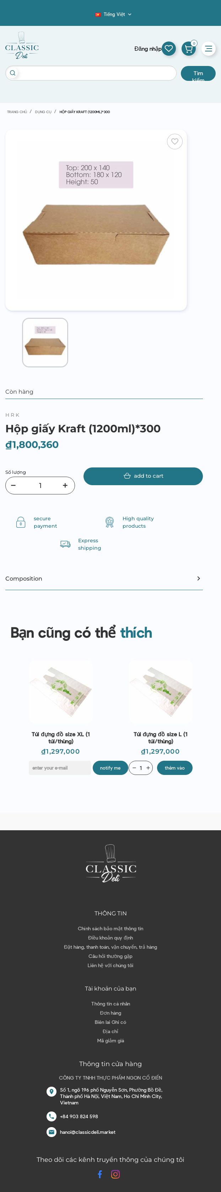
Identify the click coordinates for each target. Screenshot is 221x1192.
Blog (91, 16)
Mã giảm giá (110, 1040)
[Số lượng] (40, 485)
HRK (13, 415)
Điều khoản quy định (110, 938)
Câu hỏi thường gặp (110, 956)
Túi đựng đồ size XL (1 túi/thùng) (61, 737)
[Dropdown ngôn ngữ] (114, 14)
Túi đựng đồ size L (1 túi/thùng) (161, 737)
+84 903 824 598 (79, 1116)
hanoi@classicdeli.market (87, 1132)
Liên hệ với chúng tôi (110, 965)
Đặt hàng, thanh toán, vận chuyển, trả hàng (110, 947)
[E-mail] (60, 768)
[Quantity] (141, 768)
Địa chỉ (110, 1031)
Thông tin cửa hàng (110, 1064)
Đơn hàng (110, 1013)
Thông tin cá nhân (110, 1003)
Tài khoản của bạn (110, 988)
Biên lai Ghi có (110, 1022)
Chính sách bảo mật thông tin (110, 928)
